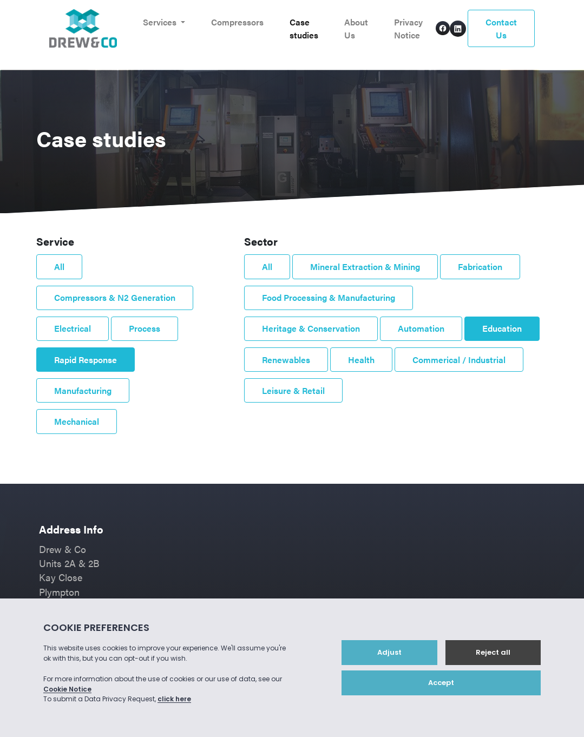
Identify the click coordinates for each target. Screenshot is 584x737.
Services (161, 22)
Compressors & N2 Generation (114, 297)
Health (361, 359)
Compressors (237, 22)
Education (502, 328)
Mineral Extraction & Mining (365, 266)
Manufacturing (82, 390)
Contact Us (501, 28)
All (59, 266)
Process (144, 328)
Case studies (304, 28)
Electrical (72, 328)
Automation (421, 328)
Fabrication (480, 266)
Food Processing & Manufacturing (328, 297)
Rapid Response (85, 359)
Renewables (286, 359)
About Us (356, 28)
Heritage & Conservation (311, 328)
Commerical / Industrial (459, 359)
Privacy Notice (408, 28)
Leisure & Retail (293, 390)
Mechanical (76, 421)
